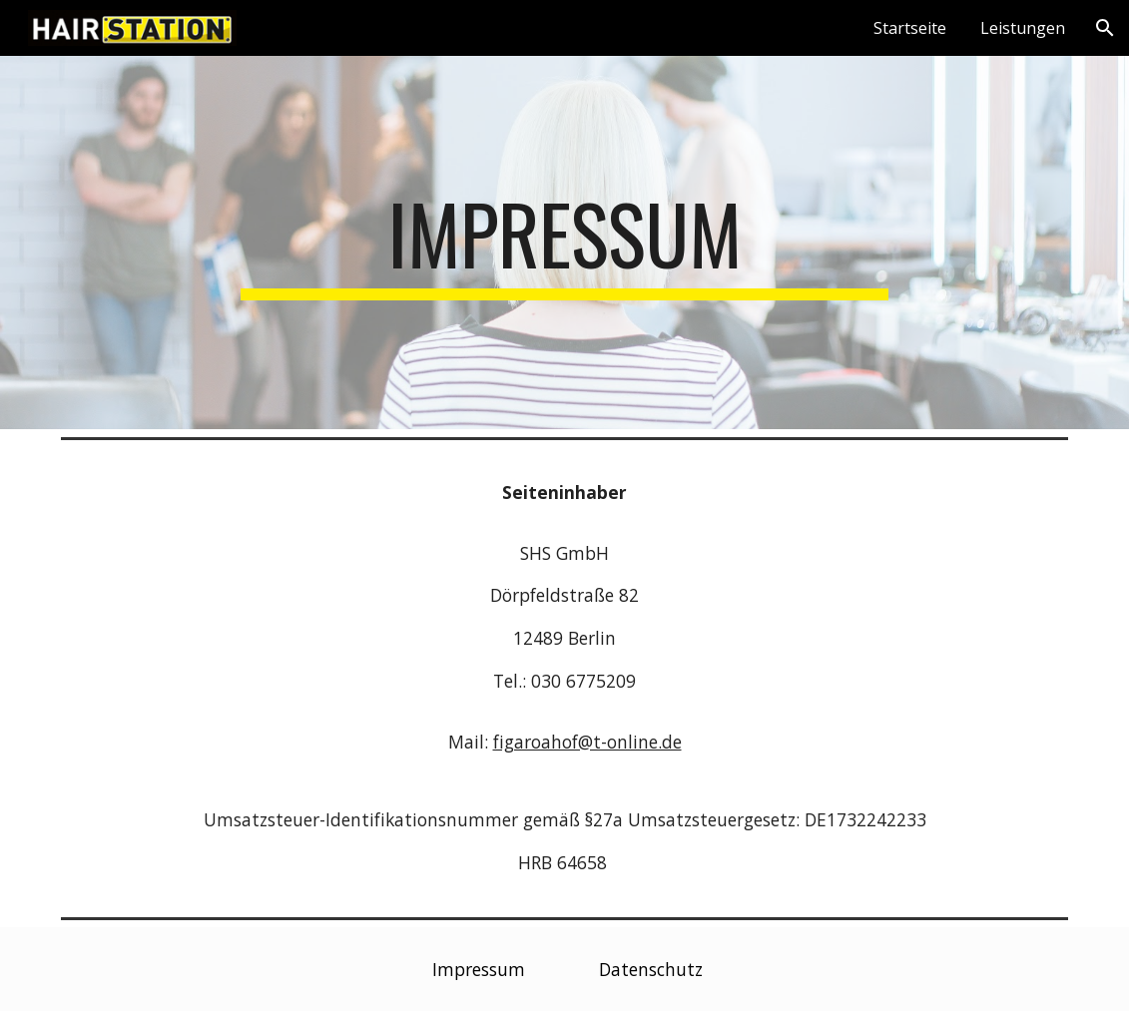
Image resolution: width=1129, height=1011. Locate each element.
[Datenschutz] (650, 969)
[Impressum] (478, 969)
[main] (564, 242)
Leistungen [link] (1022, 28)
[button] (1105, 28)
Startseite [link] (909, 28)
